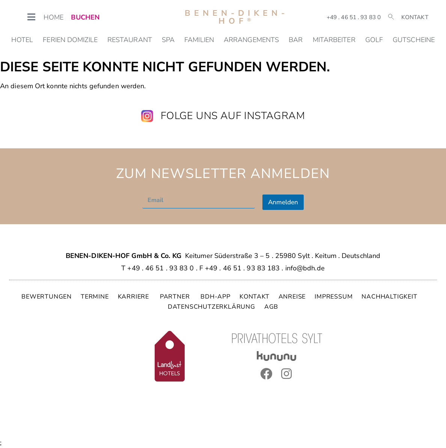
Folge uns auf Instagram (233, 116)
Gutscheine (414, 40)
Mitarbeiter (334, 40)
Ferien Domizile (70, 40)
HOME (53, 17)
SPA (168, 40)
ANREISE (292, 297)
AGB (271, 307)
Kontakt (414, 17)
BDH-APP (215, 297)
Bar (296, 40)
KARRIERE (134, 297)
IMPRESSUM (334, 297)
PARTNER (175, 297)
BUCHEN (85, 17)
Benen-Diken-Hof (236, 17)
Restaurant (129, 40)
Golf (374, 40)
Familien (199, 40)
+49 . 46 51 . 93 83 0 (354, 17)
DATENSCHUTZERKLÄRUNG (211, 307)
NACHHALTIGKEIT (389, 297)
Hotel (22, 40)
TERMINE (95, 297)
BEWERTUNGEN (46, 297)
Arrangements (251, 40)
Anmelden (283, 202)
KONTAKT (255, 297)
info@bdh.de (305, 268)
